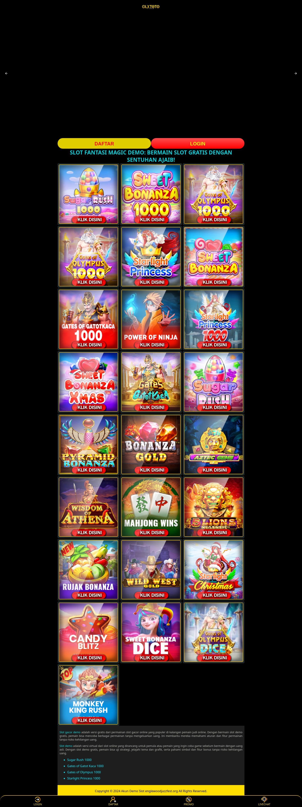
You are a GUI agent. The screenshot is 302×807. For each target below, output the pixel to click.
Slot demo (66, 746)
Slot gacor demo (70, 732)
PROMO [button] (189, 801)
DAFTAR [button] (104, 143)
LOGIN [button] (197, 143)
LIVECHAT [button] (264, 801)
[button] (6, 73)
